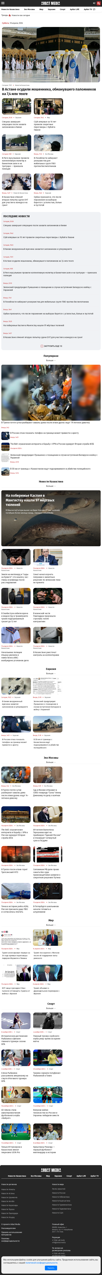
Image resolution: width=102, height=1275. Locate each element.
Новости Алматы (8, 1189)
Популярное (51, 355)
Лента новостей (58, 1189)
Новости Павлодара (9, 1213)
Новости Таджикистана (61, 1209)
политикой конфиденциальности (41, 1263)
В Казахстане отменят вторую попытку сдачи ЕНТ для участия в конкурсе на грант (42, 337)
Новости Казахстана (10, 9)
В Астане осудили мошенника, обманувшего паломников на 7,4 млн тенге (38, 261)
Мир (41, 9)
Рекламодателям (8, 1228)
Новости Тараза (7, 1209)
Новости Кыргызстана (61, 1201)
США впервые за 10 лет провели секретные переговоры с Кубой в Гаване (38, 237)
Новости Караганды (9, 1205)
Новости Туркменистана (62, 1205)
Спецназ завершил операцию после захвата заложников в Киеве (35, 225)
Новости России (58, 1193)
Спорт (62, 9)
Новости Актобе (7, 1201)
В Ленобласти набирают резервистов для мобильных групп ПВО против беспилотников (46, 301)
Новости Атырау (8, 1217)
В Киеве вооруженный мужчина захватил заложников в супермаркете (37, 249)
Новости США (57, 1213)
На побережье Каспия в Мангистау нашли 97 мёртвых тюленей (33, 325)
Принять (51, 1268)
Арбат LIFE (74, 9)
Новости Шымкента (9, 1197)
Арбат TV (89, 9)
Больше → (51, 360)
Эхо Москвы (29, 9)
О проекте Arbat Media (10, 1224)
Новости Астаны (8, 1193)
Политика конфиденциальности (10, 1239)
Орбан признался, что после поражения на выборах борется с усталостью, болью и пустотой (48, 313)
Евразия (51, 9)
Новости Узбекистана (61, 1197)
